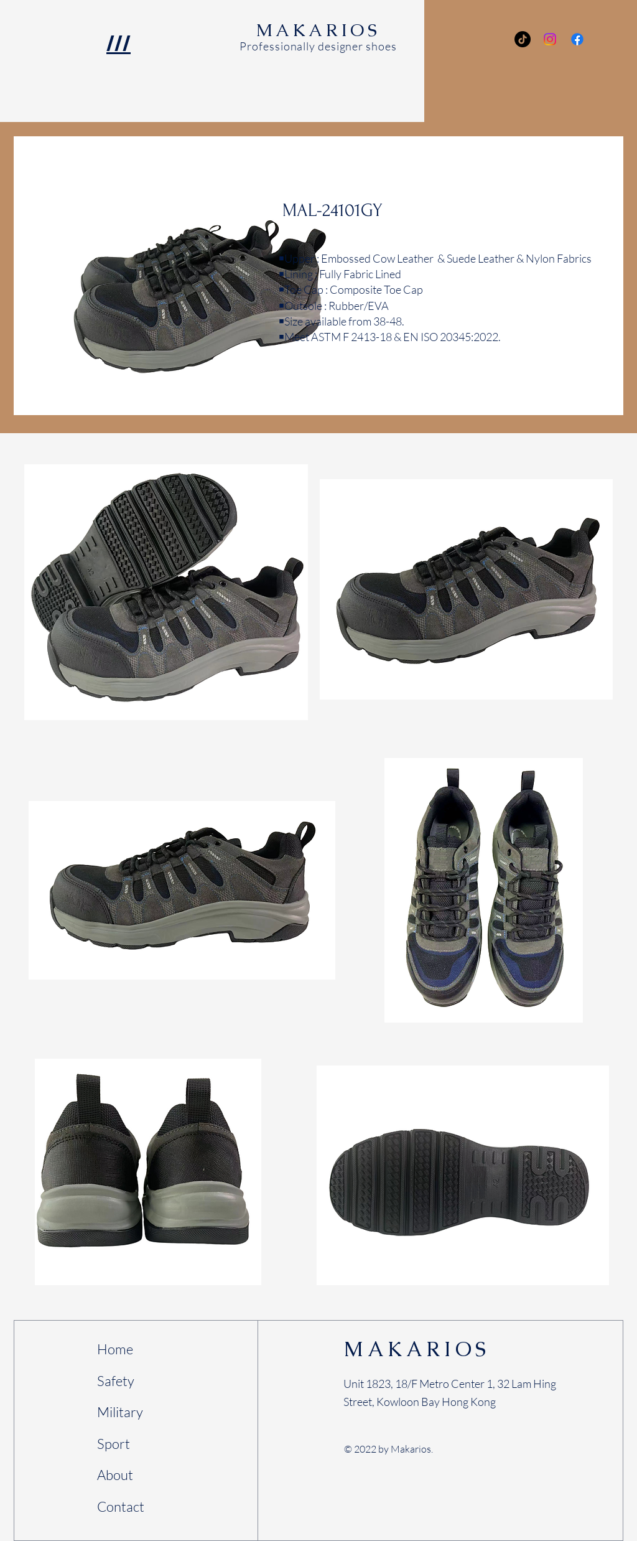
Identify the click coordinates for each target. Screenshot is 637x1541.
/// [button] (118, 43)
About (115, 1474)
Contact (120, 1506)
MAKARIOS (417, 1349)
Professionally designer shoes (317, 46)
